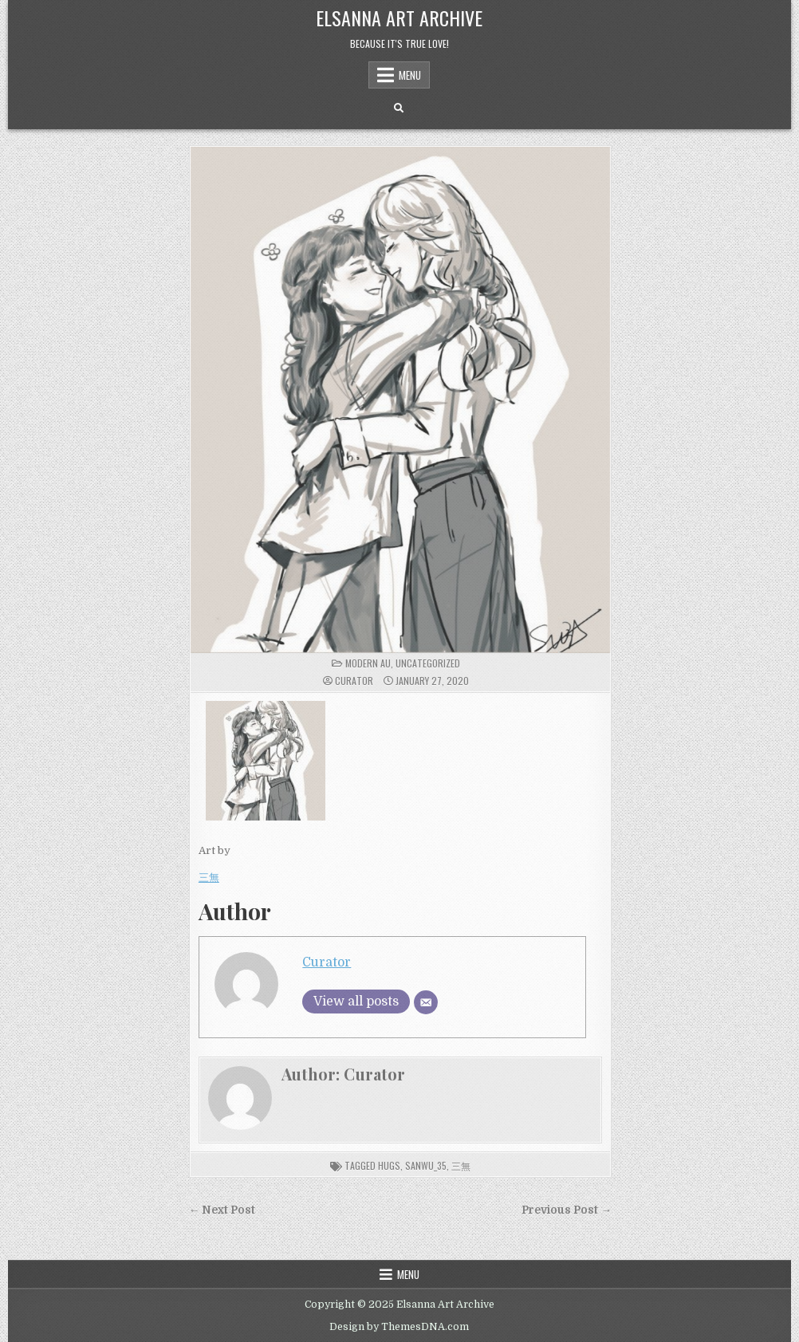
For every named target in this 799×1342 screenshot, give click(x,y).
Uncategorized (428, 663)
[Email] (426, 1002)
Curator (354, 681)
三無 (209, 878)
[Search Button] (398, 108)
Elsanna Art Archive (399, 17)
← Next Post (222, 1210)
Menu (410, 75)
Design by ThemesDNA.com (399, 1326)
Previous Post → (567, 1210)
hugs (389, 1165)
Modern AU (368, 663)
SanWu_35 (426, 1165)
